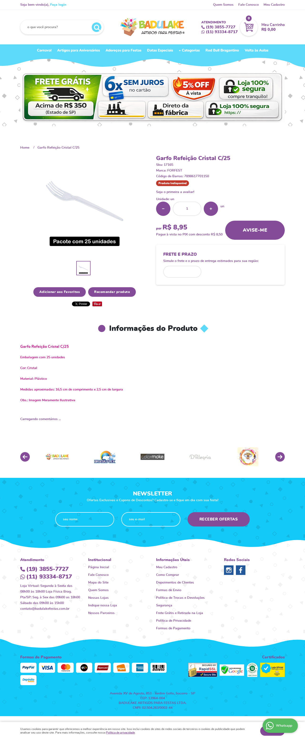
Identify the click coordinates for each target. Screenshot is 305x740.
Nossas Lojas (98, 597)
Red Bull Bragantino (222, 50)
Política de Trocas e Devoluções (180, 597)
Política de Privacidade (173, 620)
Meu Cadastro (274, 4)
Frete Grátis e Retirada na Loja (179, 613)
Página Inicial (98, 567)
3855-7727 (220, 27)
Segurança (164, 605)
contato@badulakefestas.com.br (44, 608)
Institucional (99, 560)
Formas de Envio (168, 590)
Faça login (58, 4)
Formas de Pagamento (173, 628)
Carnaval (44, 50)
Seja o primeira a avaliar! (175, 192)
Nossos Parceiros (101, 613)
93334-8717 (222, 32)
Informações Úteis (173, 560)
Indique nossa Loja (102, 605)
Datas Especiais (160, 50)
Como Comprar (167, 575)
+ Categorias (189, 50)
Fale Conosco (248, 4)
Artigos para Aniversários (78, 50)
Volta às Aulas (256, 50)
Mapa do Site (98, 582)
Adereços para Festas (123, 50)
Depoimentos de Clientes (175, 582)
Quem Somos (223, 4)
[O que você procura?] (96, 27)
